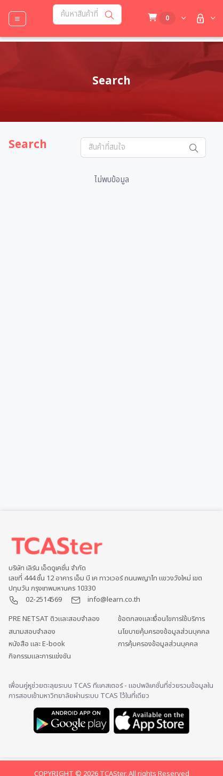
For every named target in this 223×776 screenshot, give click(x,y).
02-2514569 (44, 599)
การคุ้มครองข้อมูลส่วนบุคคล (158, 644)
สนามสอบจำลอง (32, 632)
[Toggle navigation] (17, 18)
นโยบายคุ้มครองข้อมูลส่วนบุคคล (164, 632)
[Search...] (75, 14)
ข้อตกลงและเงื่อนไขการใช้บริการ (161, 619)
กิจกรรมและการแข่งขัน (40, 656)
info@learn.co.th (113, 599)
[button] (204, 18)
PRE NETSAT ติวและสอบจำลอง (54, 619)
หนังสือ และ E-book (37, 644)
